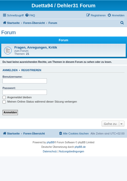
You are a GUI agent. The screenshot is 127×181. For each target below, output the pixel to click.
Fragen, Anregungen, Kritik (35, 47)
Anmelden (10, 70)
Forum (8, 32)
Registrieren (31, 70)
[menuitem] (30, 15)
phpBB (50, 142)
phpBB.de (80, 147)
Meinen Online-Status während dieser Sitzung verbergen (40, 101)
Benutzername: (12, 76)
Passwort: (9, 87)
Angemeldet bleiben (17, 97)
